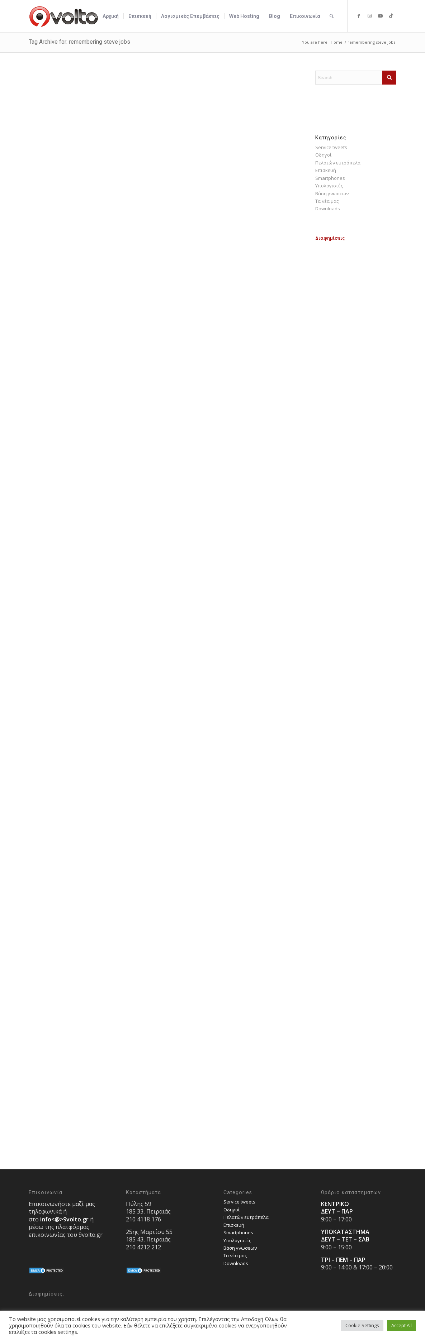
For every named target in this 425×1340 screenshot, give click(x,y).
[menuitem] (110, 16)
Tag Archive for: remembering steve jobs (79, 41)
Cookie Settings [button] (362, 1325)
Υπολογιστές (329, 185)
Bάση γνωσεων (332, 193)
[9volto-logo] (64, 16)
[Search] (331, 16)
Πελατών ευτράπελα (337, 162)
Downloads (327, 208)
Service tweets (331, 147)
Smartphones (330, 178)
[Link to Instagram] (369, 15)
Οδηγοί (323, 155)
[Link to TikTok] (391, 15)
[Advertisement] (355, 349)
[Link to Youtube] (380, 15)
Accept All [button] (401, 1325)
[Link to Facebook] (358, 15)
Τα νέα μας (327, 201)
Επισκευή (325, 170)
